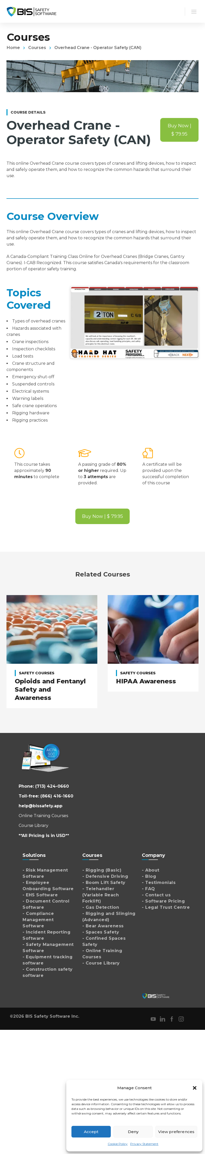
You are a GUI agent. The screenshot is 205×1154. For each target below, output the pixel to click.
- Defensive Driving (105, 874)
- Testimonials (158, 881)
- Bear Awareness (103, 924)
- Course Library (101, 961)
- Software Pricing (163, 899)
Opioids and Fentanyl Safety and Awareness (50, 689)
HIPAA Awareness (146, 681)
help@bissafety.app (40, 804)
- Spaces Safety (100, 930)
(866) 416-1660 (56, 794)
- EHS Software (40, 893)
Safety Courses (36, 673)
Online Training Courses (43, 814)
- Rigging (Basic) (102, 868)
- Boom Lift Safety (104, 881)
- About (150, 868)
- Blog (149, 874)
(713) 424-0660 (52, 784)
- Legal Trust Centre (166, 905)
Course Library (33, 823)
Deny (133, 1131)
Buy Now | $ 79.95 (179, 130)
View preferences (176, 1131)
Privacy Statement (144, 1144)
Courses (37, 47)
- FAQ (148, 887)
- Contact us (156, 893)
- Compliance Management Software (38, 918)
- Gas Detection (100, 905)
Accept (91, 1131)
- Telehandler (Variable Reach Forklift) (100, 893)
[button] (194, 1087)
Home (13, 47)
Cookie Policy (118, 1144)
